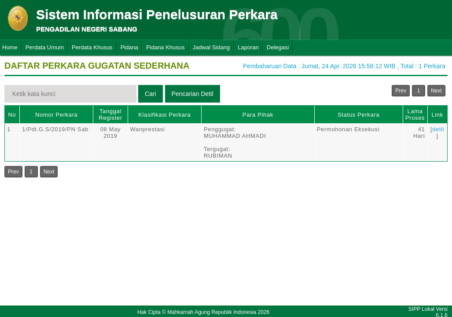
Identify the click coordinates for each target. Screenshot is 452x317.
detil (438, 129)
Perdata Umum (45, 47)
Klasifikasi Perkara (164, 114)
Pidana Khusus (165, 47)
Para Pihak (258, 114)
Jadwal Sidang (211, 47)
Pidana (129, 47)
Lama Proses (415, 114)
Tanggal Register (110, 114)
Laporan (248, 47)
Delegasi (278, 47)
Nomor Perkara (56, 114)
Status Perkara (358, 114)
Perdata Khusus (92, 47)
